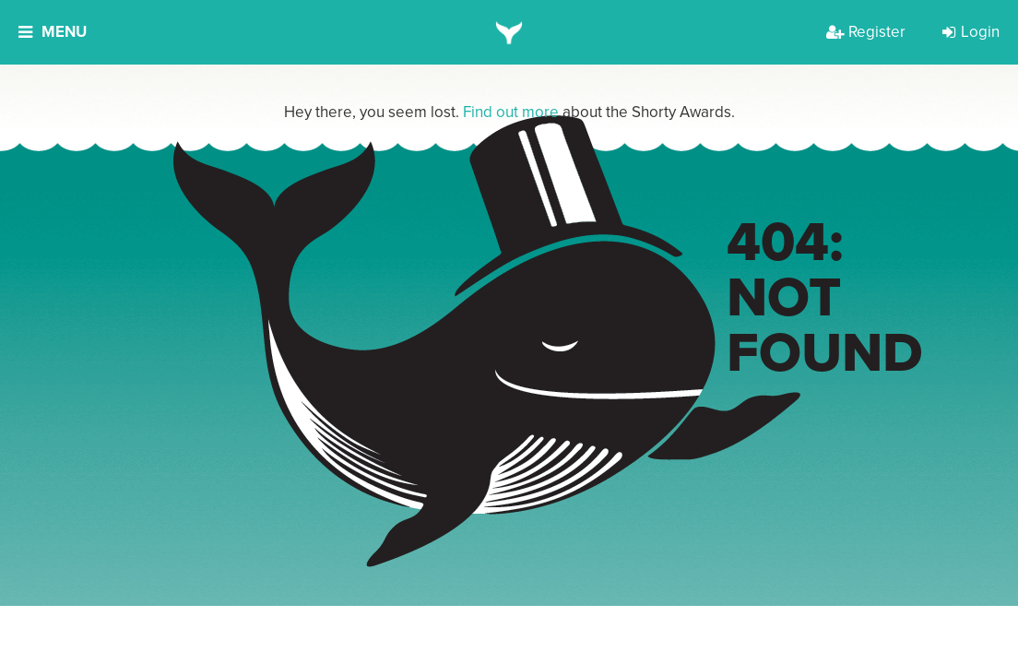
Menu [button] (52, 32)
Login (971, 32)
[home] (509, 32)
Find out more (511, 112)
